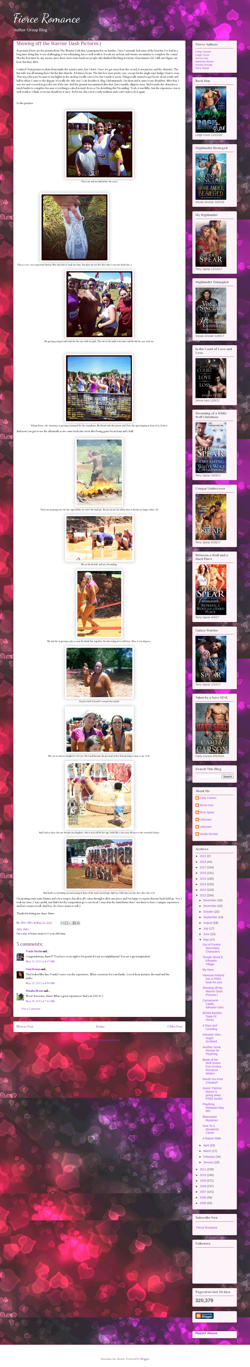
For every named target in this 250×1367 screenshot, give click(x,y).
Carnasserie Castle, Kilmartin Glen (213, 1004)
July (206, 928)
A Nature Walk (211, 1138)
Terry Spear (202, 68)
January (208, 1162)
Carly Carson (203, 51)
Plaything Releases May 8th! (213, 1108)
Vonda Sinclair (34, 951)
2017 (203, 867)
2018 (203, 861)
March (207, 1151)
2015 (203, 878)
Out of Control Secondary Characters (211, 948)
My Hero (207, 969)
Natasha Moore (34, 991)
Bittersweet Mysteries (210, 1118)
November (210, 905)
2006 (203, 1197)
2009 (203, 1180)
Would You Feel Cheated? (212, 1080)
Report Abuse (206, 1333)
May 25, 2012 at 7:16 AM (40, 1001)
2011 (203, 1169)
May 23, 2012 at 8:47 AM (40, 961)
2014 (203, 884)
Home (100, 1026)
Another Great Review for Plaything (211, 1050)
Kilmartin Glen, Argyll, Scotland (211, 1038)
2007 (203, 1191)
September (210, 917)
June (206, 934)
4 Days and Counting (209, 1027)
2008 (203, 1186)
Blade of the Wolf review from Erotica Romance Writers (211, 1066)
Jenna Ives (201, 58)
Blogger (144, 1359)
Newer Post (24, 1026)
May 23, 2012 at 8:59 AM (40, 983)
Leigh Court (202, 54)
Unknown (206, 819)
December (210, 900)
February (209, 1156)
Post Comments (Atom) (107, 1040)
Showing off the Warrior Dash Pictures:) (212, 991)
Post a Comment (31, 1009)
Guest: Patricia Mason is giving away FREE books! (212, 1093)
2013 (203, 889)
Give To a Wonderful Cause (210, 1129)
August (208, 922)
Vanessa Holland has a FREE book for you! (213, 979)
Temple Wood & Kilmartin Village (212, 960)
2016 (203, 873)
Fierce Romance (46, 18)
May (206, 939)
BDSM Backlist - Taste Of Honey (212, 1016)
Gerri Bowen (33, 969)
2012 (203, 895)
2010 (203, 1175)
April (206, 1145)
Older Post (174, 1026)
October (208, 911)
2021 (203, 856)
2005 (203, 1203)
